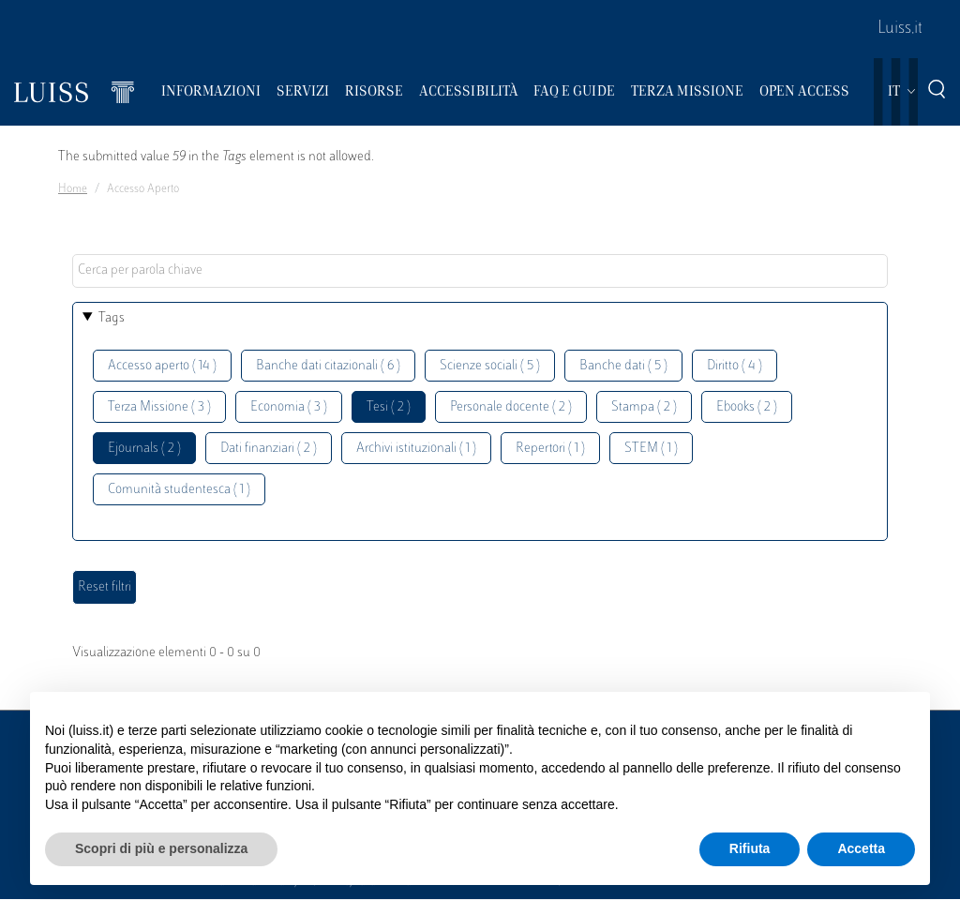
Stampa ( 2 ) (644, 407)
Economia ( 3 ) (288, 407)
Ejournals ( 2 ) (144, 449)
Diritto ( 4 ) (734, 366)
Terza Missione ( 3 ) (159, 407)
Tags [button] (111, 318)
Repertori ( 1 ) (550, 449)
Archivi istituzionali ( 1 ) (416, 449)
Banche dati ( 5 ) (623, 366)
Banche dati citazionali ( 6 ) (328, 366)
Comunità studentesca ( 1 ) (179, 490)
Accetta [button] (861, 848)
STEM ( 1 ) (651, 449)
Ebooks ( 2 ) (746, 407)
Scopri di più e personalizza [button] (161, 848)
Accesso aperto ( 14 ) (162, 366)
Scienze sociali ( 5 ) (490, 366)
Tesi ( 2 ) (389, 407)
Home (72, 189)
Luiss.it (900, 29)
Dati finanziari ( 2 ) (268, 449)
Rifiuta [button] (750, 848)
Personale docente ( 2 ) (511, 407)
